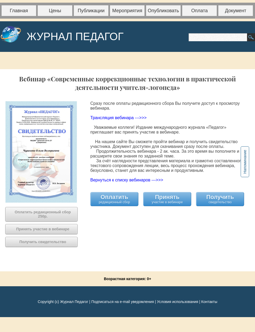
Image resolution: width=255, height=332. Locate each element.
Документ (235, 10)
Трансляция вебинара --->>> (118, 117)
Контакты (209, 302)
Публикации (91, 10)
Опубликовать (163, 10)
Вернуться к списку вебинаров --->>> (126, 180)
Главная (19, 10)
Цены (55, 10)
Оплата (199, 10)
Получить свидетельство (220, 199)
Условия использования (177, 302)
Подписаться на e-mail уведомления (122, 302)
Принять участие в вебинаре (167, 199)
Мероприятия (127, 10)
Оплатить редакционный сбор (114, 199)
